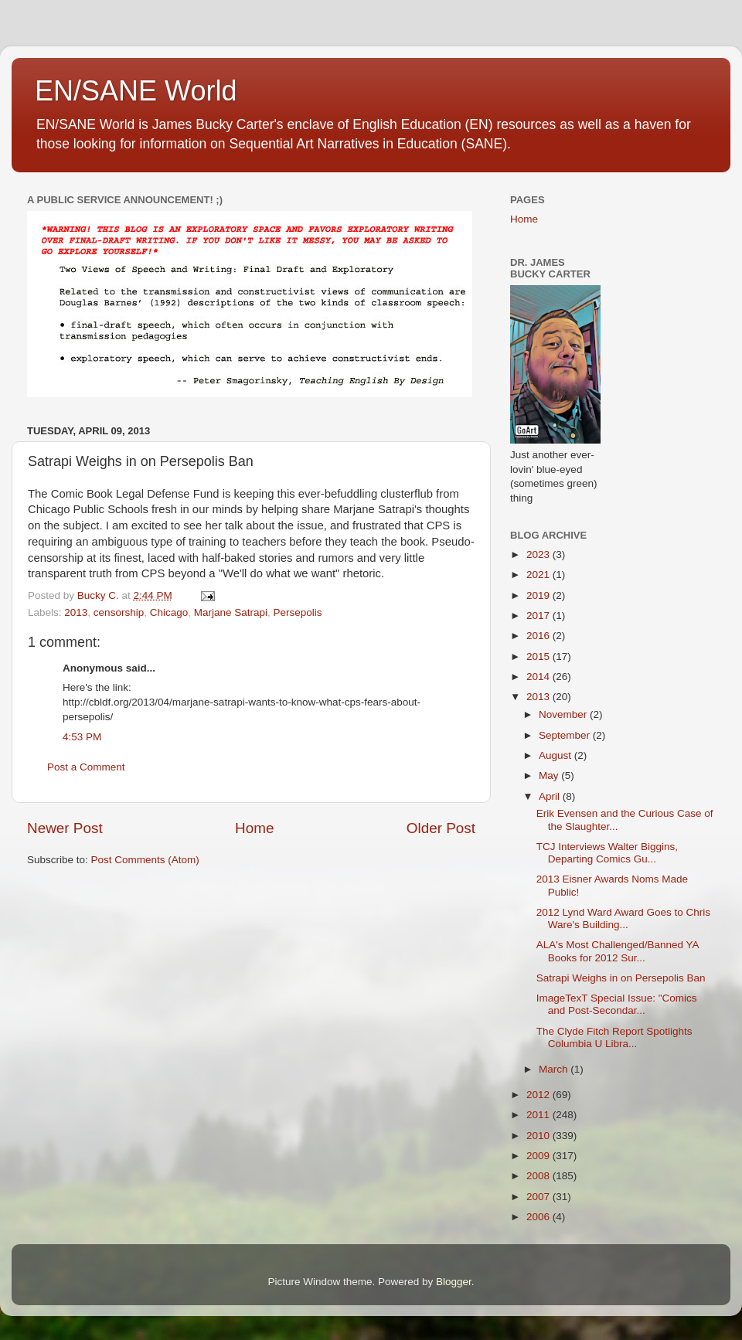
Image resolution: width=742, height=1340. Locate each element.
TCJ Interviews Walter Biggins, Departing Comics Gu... (607, 853)
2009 (539, 1155)
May (550, 775)
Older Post (441, 828)
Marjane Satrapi (230, 612)
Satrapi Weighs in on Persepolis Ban (621, 978)
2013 (75, 612)
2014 (539, 676)
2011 (539, 1115)
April (551, 796)
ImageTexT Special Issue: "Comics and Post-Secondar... (616, 1004)
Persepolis (298, 612)
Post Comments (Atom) (145, 860)
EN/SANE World (136, 91)
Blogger (453, 1281)
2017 (539, 615)
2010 (539, 1135)
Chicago (169, 612)
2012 (539, 1094)
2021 (539, 574)
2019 (539, 595)
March (554, 1069)
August (556, 755)
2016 (539, 635)
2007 (539, 1196)
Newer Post (65, 828)
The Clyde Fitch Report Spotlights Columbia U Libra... (614, 1037)
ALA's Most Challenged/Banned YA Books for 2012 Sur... (617, 951)
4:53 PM (82, 737)
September (566, 735)
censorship (119, 612)
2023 (539, 554)
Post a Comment (86, 767)
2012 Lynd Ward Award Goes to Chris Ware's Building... (623, 918)
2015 (539, 656)
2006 (539, 1217)
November (564, 714)
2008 (539, 1176)
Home (254, 828)
